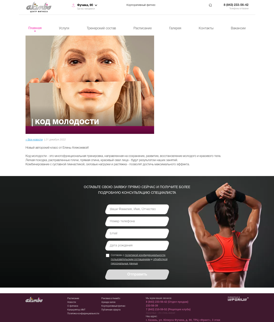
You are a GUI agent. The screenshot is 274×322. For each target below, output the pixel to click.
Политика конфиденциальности (83, 314)
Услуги (64, 28)
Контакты (206, 28)
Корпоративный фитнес (141, 5)
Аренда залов (108, 302)
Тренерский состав (101, 28)
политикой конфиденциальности (145, 255)
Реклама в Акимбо (110, 298)
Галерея (175, 28)
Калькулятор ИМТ (76, 310)
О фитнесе (72, 306)
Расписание (143, 28)
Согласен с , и (139, 259)
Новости (71, 302)
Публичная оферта (110, 310)
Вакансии (238, 28)
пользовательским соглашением (130, 259)
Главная (35, 28)
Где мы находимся (86, 9)
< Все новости (34, 140)
